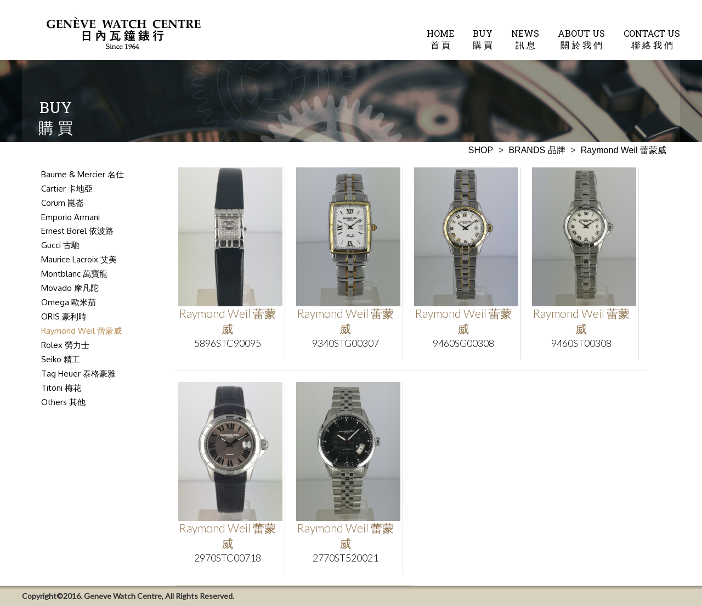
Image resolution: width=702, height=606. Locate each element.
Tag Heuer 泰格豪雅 (78, 373)
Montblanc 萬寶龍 (74, 273)
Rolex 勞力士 (65, 345)
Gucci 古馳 (60, 245)
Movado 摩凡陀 (70, 288)
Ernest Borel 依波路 (77, 231)
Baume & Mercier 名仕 (82, 174)
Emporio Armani (70, 217)
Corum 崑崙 (62, 203)
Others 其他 (63, 402)
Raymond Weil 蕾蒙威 (81, 331)
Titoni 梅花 (61, 388)
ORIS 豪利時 (64, 316)
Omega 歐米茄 (68, 302)
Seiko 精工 (60, 359)
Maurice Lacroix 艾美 (79, 259)
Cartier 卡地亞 (67, 188)
